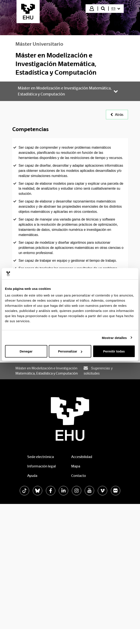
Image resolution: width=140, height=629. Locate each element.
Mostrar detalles (114, 337)
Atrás (117, 115)
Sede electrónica (40, 457)
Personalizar (70, 351)
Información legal (41, 466)
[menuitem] (115, 8)
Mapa (75, 466)
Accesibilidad (81, 457)
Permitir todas (114, 351)
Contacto (78, 476)
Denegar (26, 351)
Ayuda (32, 476)
